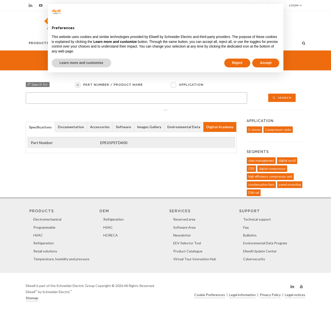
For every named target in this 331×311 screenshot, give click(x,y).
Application (191, 85)
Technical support (257, 219)
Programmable (44, 227)
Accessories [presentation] (100, 127)
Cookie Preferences (209, 295)
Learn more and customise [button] (81, 63)
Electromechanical (47, 219)
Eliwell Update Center (260, 251)
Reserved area (184, 219)
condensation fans (261, 185)
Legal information (242, 295)
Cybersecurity (254, 259)
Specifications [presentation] (40, 127)
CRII (251, 169)
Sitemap (32, 298)
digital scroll (287, 160)
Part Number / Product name (113, 85)
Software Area (184, 227)
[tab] (40, 127)
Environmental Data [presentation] (183, 127)
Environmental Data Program (265, 243)
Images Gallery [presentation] (149, 127)
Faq (246, 227)
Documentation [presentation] (71, 127)
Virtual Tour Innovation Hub (194, 259)
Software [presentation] (123, 127)
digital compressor (272, 169)
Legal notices (295, 295)
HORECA (110, 235)
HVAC (38, 235)
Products (39, 43)
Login (295, 5)
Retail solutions (45, 251)
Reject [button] (237, 63)
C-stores (254, 130)
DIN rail (253, 193)
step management (261, 160)
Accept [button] (266, 63)
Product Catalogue (187, 251)
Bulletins (250, 235)
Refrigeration (43, 243)
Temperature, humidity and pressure (61, 259)
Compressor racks (278, 130)
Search (281, 98)
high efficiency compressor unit (270, 176)
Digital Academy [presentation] (219, 127)
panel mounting (290, 185)
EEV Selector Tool (187, 243)
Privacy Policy (270, 295)
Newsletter (182, 235)
